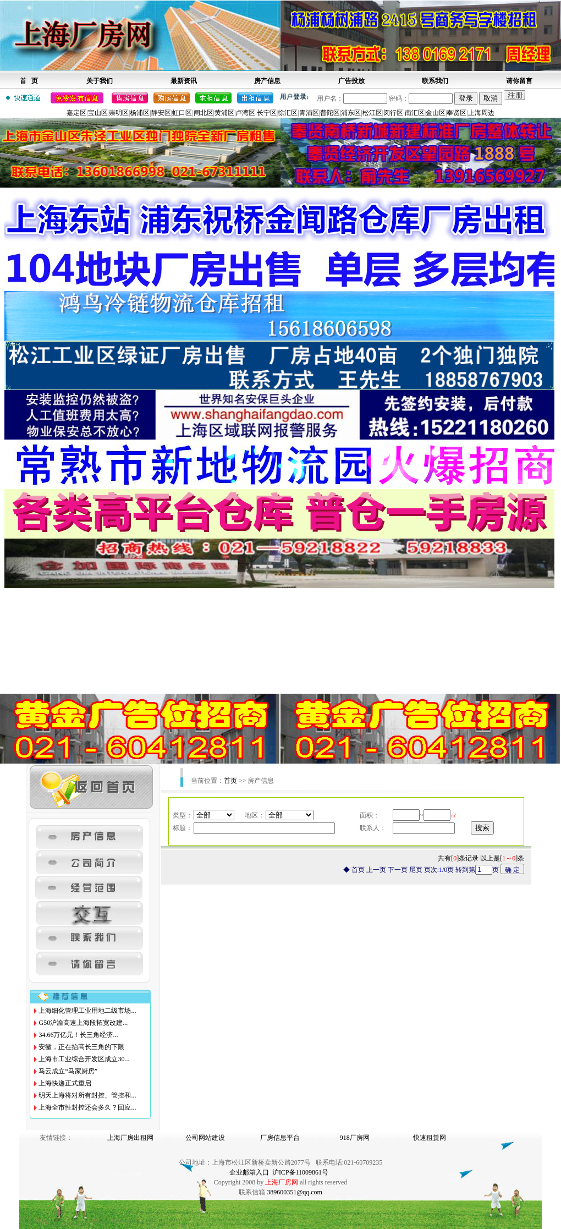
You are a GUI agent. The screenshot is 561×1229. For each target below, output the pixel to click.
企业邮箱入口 (249, 1172)
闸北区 (203, 113)
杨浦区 (140, 113)
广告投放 (351, 81)
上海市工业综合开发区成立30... (83, 1059)
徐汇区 (288, 113)
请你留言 (519, 81)
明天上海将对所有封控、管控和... (87, 1095)
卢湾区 (245, 113)
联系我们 (435, 81)
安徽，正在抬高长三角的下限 (81, 1047)
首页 (230, 780)
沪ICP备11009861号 (300, 1172)
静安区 (161, 113)
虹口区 (182, 113)
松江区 (372, 113)
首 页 (29, 81)
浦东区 (351, 113)
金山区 (436, 113)
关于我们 (99, 81)
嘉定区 (76, 113)
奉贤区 (456, 113)
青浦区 (309, 113)
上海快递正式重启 (64, 1083)
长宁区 (267, 113)
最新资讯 (183, 81)
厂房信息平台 (280, 1138)
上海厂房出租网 (130, 1138)
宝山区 (98, 113)
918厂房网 (355, 1138)
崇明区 (119, 113)
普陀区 (330, 113)
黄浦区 (224, 113)
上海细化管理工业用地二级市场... (87, 1010)
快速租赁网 (429, 1138)
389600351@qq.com (294, 1192)
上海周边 (481, 113)
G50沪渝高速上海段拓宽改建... (83, 1023)
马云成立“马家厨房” (67, 1071)
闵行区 (393, 113)
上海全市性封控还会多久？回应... (87, 1107)
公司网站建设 (205, 1138)
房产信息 (267, 81)
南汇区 (415, 113)
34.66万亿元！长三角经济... (78, 1035)
